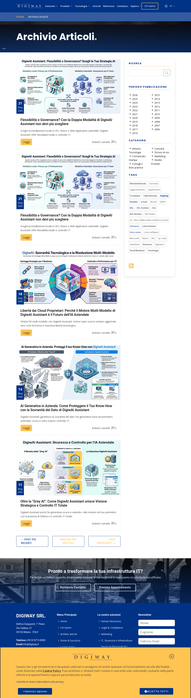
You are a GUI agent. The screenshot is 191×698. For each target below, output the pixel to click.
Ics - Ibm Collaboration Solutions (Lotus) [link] (149, 220)
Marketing (106, 634)
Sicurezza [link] (147, 244)
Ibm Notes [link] (150, 214)
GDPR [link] (162, 201)
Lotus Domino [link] (149, 226)
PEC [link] (153, 238)
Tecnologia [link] (153, 250)
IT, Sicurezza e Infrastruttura (116, 640)
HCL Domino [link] (143, 207)
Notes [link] (145, 238)
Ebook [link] (153, 201)
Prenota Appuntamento (115, 587)
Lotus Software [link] (151, 232)
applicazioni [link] (154, 189)
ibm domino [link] (136, 214)
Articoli (97, 6)
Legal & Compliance (112, 628)
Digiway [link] (164, 195)
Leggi (26, 142)
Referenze (108, 6)
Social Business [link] (137, 250)
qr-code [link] (162, 238)
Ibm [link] (154, 207)
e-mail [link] (144, 201)
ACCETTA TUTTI (156, 691)
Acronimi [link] (153, 183)
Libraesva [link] (134, 226)
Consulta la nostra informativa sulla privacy (40, 681)
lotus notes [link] (135, 232)
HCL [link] (131, 207)
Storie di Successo (70, 640)
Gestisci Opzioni (35, 691)
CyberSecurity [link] (150, 195)
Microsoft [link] (134, 238)
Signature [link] (159, 244)
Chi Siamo (149, 6)
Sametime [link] (134, 244)
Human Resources (111, 621)
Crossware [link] (135, 195)
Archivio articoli (68, 634)
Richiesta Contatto (73, 587)
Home (20, 17)
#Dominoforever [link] (138, 183)
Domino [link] (134, 201)
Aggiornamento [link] (137, 189)
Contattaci (122, 6)
